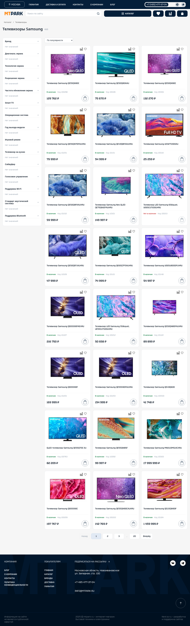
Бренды (48, 578)
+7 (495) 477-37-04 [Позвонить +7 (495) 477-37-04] (157, 4)
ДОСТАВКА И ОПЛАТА (56, 4)
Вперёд (146, 536)
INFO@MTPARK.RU (84, 590)
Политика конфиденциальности (16, 583)
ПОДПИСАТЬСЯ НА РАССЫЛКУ (92, 561)
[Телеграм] (177, 4)
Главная (48, 570)
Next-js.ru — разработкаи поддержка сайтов (174, 618)
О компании (10, 574)
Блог (6, 570)
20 (134, 536)
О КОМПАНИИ (96, 4)
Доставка (49, 582)
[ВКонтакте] (183, 563)
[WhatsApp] (183, 4)
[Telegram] (173, 563)
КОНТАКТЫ (78, 4)
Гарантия (49, 586)
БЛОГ (112, 4)
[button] (63, 14)
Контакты (9, 578)
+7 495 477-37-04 (85, 582)
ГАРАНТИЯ (34, 4)
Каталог (8, 22)
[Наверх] (181, 603)
